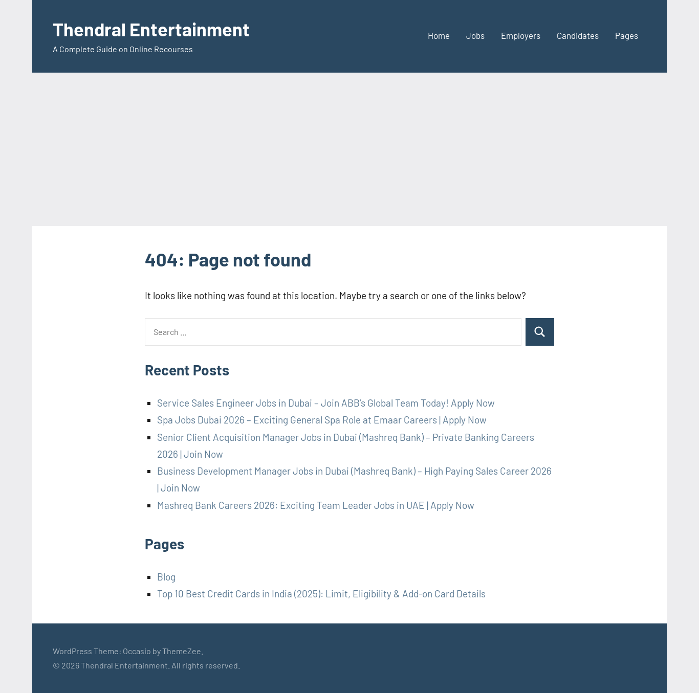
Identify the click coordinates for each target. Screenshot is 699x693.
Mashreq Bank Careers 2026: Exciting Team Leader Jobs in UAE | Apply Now (315, 505)
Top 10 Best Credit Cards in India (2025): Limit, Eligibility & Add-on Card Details (321, 593)
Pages (626, 35)
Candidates (578, 35)
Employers (520, 35)
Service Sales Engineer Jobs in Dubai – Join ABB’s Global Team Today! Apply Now (326, 403)
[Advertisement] (349, 149)
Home (439, 35)
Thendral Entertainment (151, 29)
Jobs (475, 35)
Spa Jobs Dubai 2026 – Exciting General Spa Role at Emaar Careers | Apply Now (322, 420)
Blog (166, 577)
